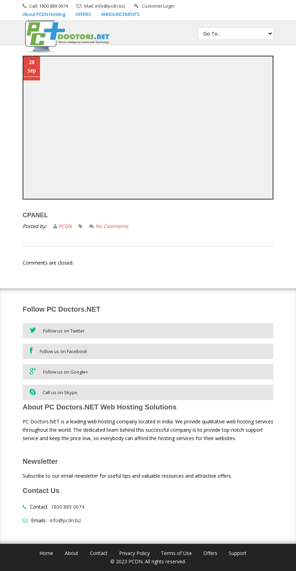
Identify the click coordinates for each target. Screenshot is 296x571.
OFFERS (83, 14)
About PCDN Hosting (44, 14)
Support (238, 553)
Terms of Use (176, 553)
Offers (210, 553)
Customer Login (158, 6)
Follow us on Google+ (59, 371)
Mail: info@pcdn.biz (104, 6)
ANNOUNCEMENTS (120, 14)
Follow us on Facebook (58, 350)
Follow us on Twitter (57, 330)
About (71, 553)
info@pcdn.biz (65, 520)
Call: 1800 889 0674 (48, 6)
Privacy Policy (134, 553)
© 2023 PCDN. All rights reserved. (148, 561)
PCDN (65, 226)
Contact (99, 553)
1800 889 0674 (67, 506)
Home (46, 553)
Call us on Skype (53, 392)
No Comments (111, 226)
